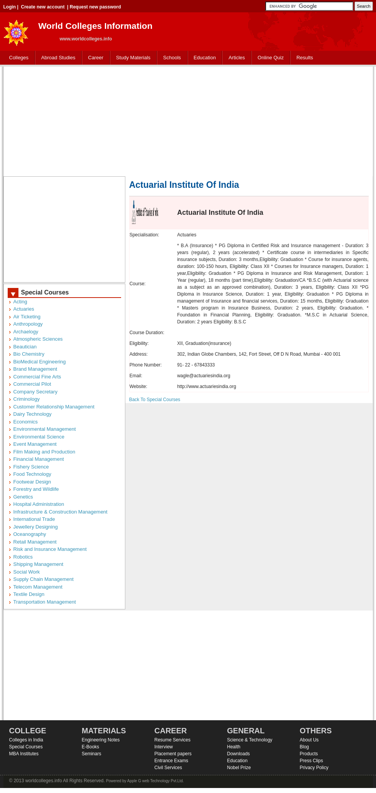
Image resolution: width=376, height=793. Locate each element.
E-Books (90, 747)
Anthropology (28, 324)
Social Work (26, 572)
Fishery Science (31, 467)
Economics (25, 422)
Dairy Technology (32, 414)
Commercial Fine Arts (37, 377)
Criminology (26, 399)
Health (234, 747)
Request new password (95, 7)
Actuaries (23, 309)
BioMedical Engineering (39, 362)
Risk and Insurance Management (50, 549)
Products (309, 753)
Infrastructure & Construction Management (60, 512)
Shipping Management (38, 564)
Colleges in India (26, 740)
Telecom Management (38, 587)
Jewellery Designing (35, 527)
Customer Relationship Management (54, 407)
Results (304, 57)
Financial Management (38, 459)
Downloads (238, 753)
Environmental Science (39, 437)
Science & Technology (250, 740)
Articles (236, 57)
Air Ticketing (27, 317)
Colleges (17, 58)
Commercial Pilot (32, 384)
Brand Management (35, 369)
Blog (304, 747)
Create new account (43, 7)
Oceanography (29, 534)
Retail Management (35, 542)
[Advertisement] (188, 120)
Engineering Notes (101, 740)
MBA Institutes (24, 753)
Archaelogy (25, 332)
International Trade (34, 519)
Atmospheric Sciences (38, 339)
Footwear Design (32, 482)
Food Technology (32, 474)
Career (94, 58)
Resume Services (173, 740)
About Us (309, 740)
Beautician (25, 347)
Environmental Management (44, 429)
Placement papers (173, 753)
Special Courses (26, 747)
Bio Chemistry (29, 354)
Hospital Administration (38, 504)
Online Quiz (271, 57)
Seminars (91, 753)
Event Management (35, 444)
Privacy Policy (314, 767)
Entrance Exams (171, 760)
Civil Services (168, 767)
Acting (20, 301)
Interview (164, 747)
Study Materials (131, 58)
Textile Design (29, 594)
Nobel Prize (239, 767)
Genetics (23, 497)
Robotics (23, 557)
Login (9, 7)
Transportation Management (44, 602)
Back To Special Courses (154, 399)
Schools (170, 58)
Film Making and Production (44, 452)
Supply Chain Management (43, 579)
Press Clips (311, 760)
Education (203, 58)
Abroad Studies (56, 58)
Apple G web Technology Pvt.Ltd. (155, 781)
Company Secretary (35, 392)
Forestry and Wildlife (36, 489)
